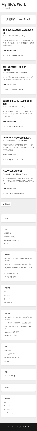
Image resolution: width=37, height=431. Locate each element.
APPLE (11, 193)
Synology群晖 (8, 237)
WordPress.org (8, 302)
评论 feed (7, 299)
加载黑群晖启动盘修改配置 (22, 264)
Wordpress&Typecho (10, 240)
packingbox (23, 36)
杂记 (10, 55)
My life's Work (13, 4)
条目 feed (7, 295)
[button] (32, 5)
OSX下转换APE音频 (12, 171)
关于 (18, 273)
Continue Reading (10, 50)
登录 (5, 292)
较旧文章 (7, 204)
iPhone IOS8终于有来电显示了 (17, 137)
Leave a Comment (17, 55)
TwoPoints (28, 427)
